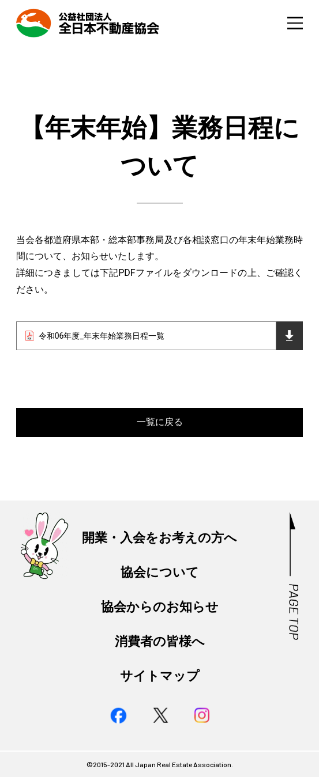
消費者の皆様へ (160, 641)
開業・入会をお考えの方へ (159, 537)
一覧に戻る (160, 421)
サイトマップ (160, 675)
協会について (160, 571)
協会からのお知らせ (160, 606)
